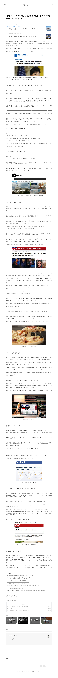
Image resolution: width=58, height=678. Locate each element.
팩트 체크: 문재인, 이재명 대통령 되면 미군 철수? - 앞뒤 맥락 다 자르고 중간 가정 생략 (20, 602)
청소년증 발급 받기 (9, 608)
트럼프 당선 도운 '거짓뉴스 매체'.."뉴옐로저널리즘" (17, 578)
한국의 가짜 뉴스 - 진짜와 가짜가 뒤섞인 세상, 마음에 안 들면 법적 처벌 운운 (18, 604)
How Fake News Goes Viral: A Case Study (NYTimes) (18, 293)
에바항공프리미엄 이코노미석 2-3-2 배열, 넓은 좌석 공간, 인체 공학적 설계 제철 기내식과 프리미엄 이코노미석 (25, 28)
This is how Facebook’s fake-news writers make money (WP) (20, 310)
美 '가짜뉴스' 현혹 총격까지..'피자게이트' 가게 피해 (18, 582)
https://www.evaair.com (11, 24)
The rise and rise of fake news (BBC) (15, 588)
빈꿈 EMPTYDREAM (12, 635)
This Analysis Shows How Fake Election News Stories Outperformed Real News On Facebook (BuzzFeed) (29, 110)
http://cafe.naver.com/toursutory (13, 33)
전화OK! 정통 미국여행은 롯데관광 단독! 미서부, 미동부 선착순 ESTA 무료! (23, 36)
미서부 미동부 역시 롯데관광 (14, 35)
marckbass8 (32, 346)
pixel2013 (33, 419)
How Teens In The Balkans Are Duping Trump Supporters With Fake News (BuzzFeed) (25, 226)
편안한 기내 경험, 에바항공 (13, 26)
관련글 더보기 (49, 615)
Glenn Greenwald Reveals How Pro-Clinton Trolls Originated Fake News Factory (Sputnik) (26, 590)
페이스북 (36, 482)
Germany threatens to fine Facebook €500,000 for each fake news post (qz (23, 585)
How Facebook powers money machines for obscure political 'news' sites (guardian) (25, 244)
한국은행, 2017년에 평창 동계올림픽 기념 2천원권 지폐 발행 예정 (16, 610)
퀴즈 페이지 (37, 544)
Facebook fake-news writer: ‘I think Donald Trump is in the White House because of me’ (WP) (27, 311)
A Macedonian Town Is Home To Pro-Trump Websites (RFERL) (20, 228)
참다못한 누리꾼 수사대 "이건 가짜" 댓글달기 (16, 580)
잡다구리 (8, 600)
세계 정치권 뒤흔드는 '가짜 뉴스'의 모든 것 (16, 583)
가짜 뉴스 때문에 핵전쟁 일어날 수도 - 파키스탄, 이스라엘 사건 (20, 458)
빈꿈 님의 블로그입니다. (12, 636)
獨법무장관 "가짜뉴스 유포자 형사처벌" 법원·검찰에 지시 (19, 577)
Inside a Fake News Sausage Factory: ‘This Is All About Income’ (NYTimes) (23, 292)
